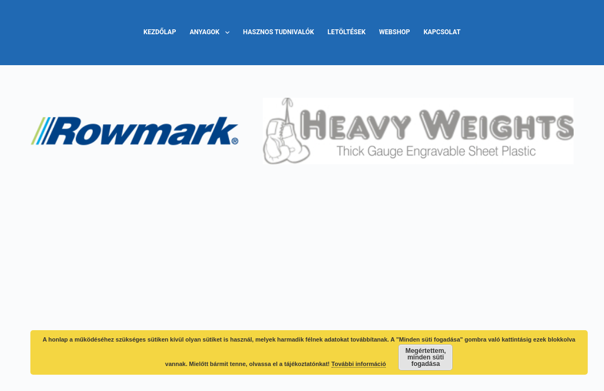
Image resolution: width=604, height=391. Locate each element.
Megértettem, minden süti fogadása (425, 357)
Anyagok (211, 32)
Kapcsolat (441, 32)
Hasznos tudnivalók (278, 32)
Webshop (394, 32)
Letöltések (347, 32)
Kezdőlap (159, 32)
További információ (359, 364)
